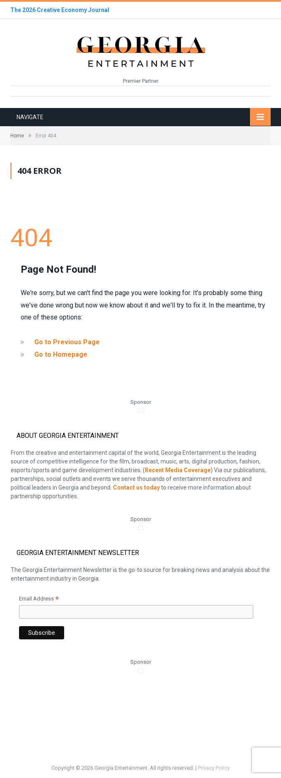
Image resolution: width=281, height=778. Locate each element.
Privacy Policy (214, 768)
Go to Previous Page (67, 342)
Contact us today (136, 487)
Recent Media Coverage (178, 470)
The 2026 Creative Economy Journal (59, 10)
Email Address (39, 599)
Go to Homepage (60, 354)
